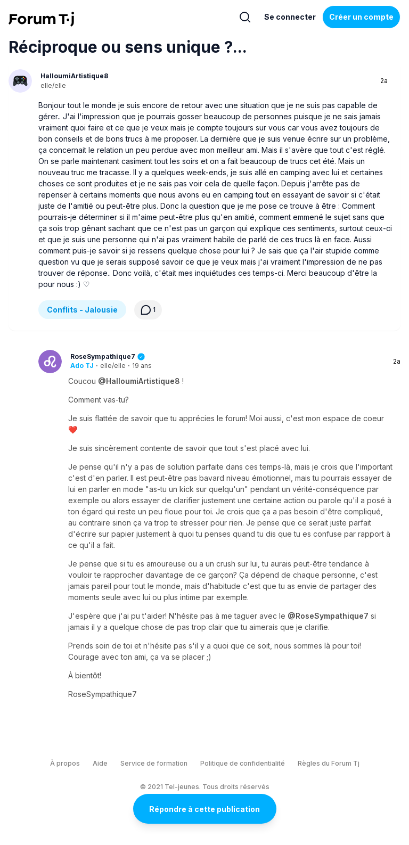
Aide (100, 763)
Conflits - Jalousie (82, 309)
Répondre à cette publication (204, 809)
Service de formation (153, 763)
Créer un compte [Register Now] (361, 16)
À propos (65, 763)
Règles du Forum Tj (328, 763)
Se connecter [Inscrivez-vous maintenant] (290, 16)
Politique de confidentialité (242, 763)
